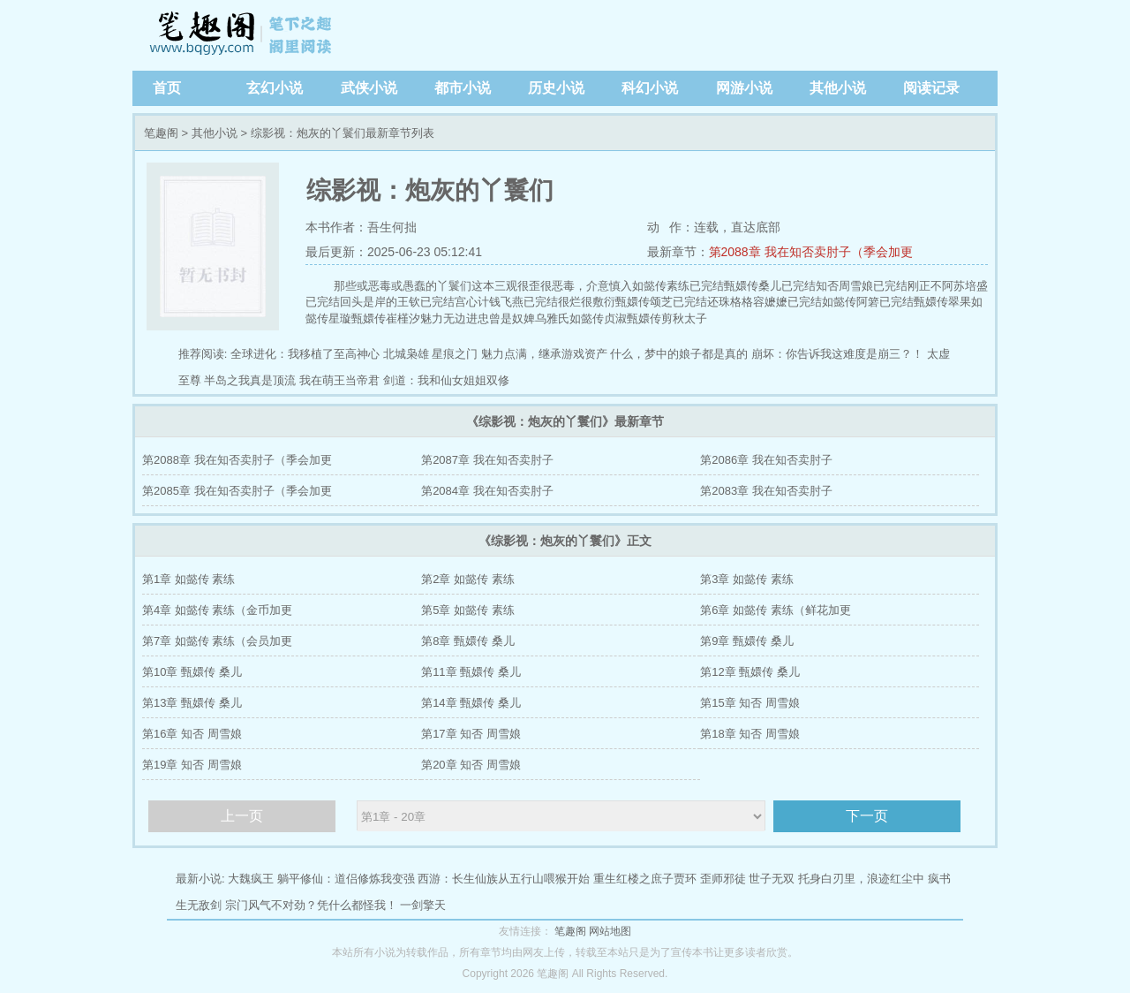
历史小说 (556, 87)
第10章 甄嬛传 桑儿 (192, 671)
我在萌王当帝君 (339, 380)
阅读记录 (931, 87)
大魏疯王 (251, 878)
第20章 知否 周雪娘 (471, 764)
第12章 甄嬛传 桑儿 (750, 671)
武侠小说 (369, 87)
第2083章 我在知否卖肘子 (766, 490)
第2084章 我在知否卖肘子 (487, 490)
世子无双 (772, 878)
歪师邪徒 (723, 878)
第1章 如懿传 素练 (188, 579)
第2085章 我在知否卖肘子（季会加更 (237, 490)
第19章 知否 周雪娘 (192, 764)
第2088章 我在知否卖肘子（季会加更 (811, 252)
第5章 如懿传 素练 (467, 610)
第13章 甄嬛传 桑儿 (192, 702)
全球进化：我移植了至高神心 (305, 353)
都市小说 (462, 87)
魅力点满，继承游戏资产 (544, 353)
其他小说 (838, 87)
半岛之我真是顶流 (250, 380)
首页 (167, 87)
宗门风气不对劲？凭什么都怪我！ (311, 905)
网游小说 (744, 87)
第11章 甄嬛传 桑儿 (471, 671)
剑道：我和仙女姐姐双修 (446, 380)
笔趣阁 (243, 35)
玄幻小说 (274, 87)
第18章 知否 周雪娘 (750, 733)
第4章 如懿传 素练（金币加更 (217, 610)
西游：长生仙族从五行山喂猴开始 (504, 878)
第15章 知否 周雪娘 (750, 702)
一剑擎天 (423, 905)
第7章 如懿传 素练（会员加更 (217, 641)
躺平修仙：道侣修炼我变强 (346, 878)
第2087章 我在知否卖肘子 (487, 459)
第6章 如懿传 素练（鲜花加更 (775, 610)
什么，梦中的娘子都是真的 (679, 353)
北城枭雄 (406, 353)
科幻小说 (650, 87)
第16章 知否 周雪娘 (192, 733)
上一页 (242, 815)
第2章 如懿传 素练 (467, 579)
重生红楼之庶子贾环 (645, 878)
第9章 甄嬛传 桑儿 (746, 641)
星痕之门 (455, 353)
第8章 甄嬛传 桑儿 (467, 641)
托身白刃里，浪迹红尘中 (861, 878)
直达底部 (755, 227)
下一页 (867, 815)
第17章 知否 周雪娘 (471, 733)
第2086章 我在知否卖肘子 (766, 459)
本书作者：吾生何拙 (361, 227)
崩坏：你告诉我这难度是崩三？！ (837, 353)
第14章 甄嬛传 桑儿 (471, 702)
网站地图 (610, 931)
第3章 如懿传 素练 (746, 579)
